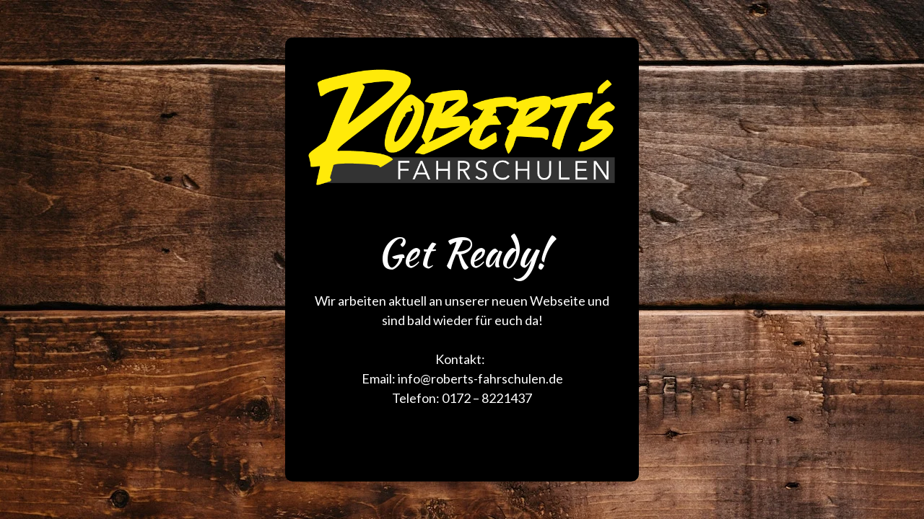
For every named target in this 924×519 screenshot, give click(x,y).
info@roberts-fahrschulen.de (480, 378)
